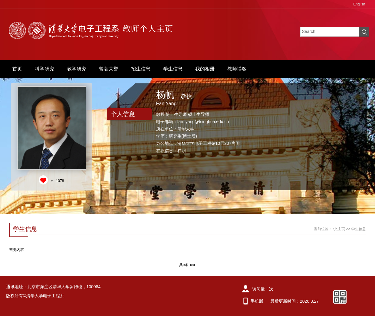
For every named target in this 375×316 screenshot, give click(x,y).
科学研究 (44, 68)
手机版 (257, 301)
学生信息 (173, 68)
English (359, 4)
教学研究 (76, 68)
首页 (17, 68)
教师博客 (237, 68)
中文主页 (338, 229)
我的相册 (205, 68)
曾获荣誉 (108, 68)
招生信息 (140, 68)
